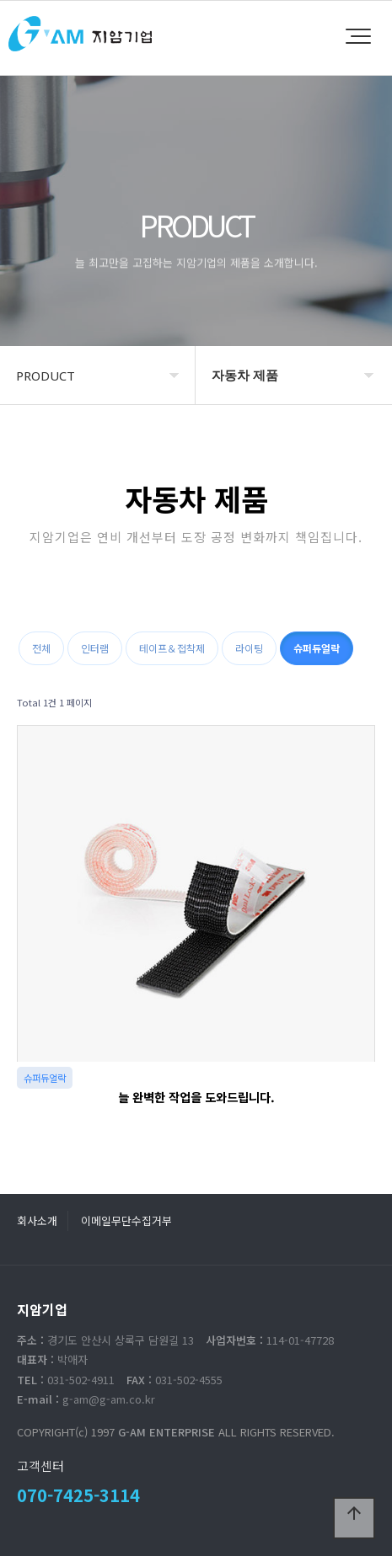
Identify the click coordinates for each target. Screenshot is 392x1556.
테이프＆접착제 (172, 648)
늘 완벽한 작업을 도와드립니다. (196, 1097)
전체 (41, 648)
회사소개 (37, 1220)
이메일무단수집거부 (126, 1220)
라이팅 (249, 648)
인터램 (95, 648)
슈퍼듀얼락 (316, 648)
